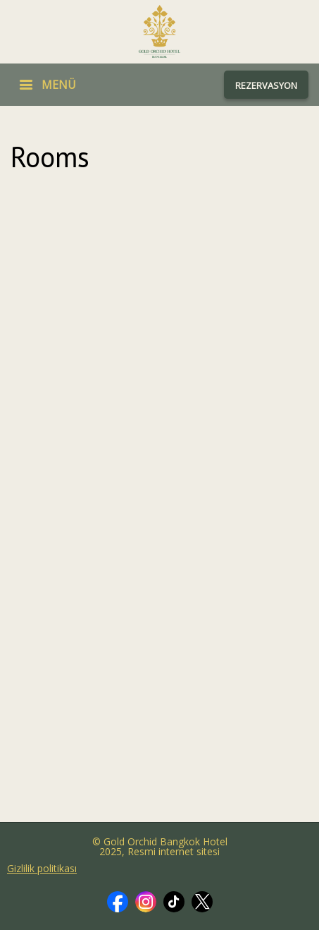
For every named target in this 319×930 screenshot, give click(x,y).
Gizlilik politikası (42, 869)
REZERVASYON (266, 85)
